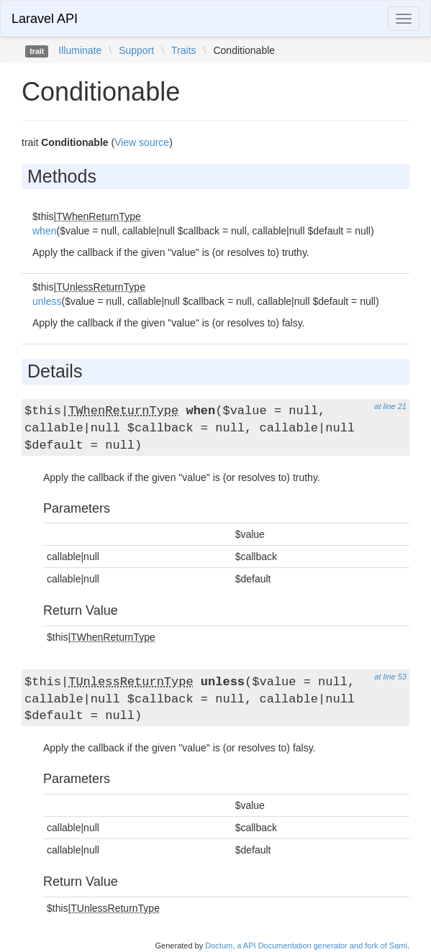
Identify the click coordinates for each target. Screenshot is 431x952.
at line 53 (390, 676)
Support (136, 50)
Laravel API (45, 19)
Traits (183, 50)
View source (141, 142)
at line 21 (390, 406)
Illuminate (79, 50)
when (44, 231)
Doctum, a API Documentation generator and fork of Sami (306, 945)
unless (46, 301)
